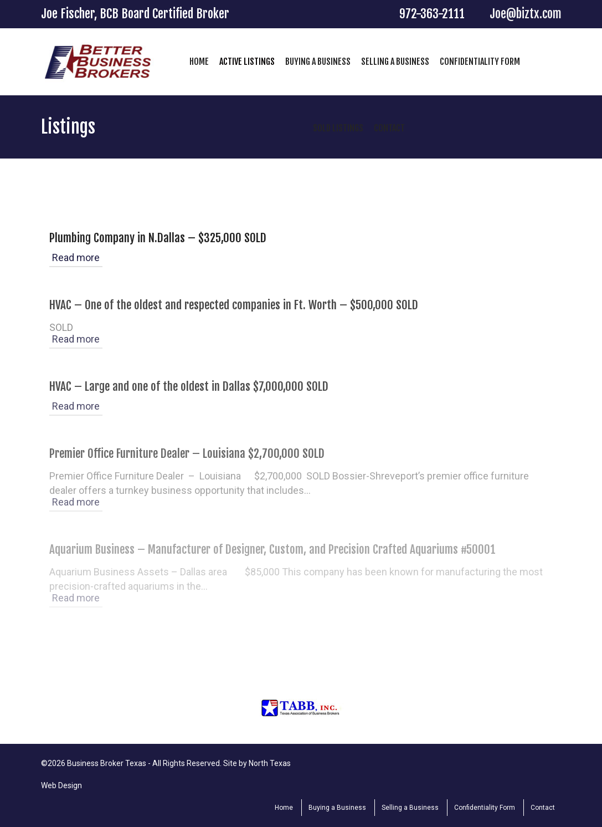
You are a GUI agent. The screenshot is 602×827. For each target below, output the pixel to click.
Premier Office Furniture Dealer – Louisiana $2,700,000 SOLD (187, 453)
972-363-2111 (432, 13)
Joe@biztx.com (526, 13)
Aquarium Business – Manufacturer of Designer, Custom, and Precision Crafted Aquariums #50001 (272, 549)
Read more (76, 257)
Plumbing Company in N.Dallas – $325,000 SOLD (157, 238)
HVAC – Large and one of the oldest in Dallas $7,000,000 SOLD (188, 386)
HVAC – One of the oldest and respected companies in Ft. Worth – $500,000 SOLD (233, 305)
